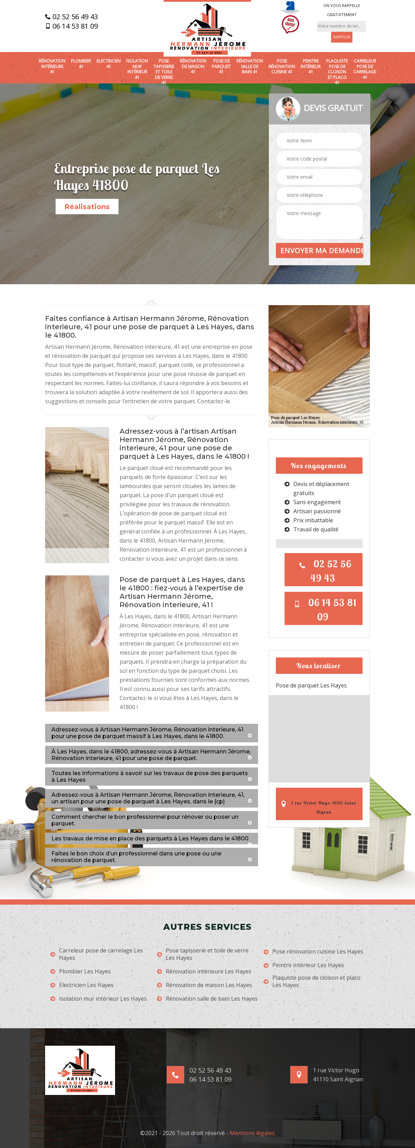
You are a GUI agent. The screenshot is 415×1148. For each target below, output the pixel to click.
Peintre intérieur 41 (311, 66)
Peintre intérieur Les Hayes (304, 965)
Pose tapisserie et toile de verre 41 (163, 72)
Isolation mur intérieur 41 (137, 69)
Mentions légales (252, 1133)
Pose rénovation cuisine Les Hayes (313, 951)
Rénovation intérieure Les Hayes (204, 971)
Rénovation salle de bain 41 (249, 66)
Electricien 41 (108, 63)
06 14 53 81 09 (71, 26)
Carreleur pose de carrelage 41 (364, 69)
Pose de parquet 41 (221, 66)
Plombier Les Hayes (80, 971)
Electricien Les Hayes (82, 985)
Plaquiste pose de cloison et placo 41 (337, 72)
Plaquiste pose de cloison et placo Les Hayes (312, 981)
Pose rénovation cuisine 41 (282, 66)
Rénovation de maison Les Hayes (204, 985)
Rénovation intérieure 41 (52, 66)
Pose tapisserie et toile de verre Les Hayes (203, 954)
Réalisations (87, 207)
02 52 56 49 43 (71, 16)
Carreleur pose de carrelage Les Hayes (96, 954)
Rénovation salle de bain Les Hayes (207, 998)
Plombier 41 (81, 63)
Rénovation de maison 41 (193, 66)
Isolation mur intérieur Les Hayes (98, 998)
